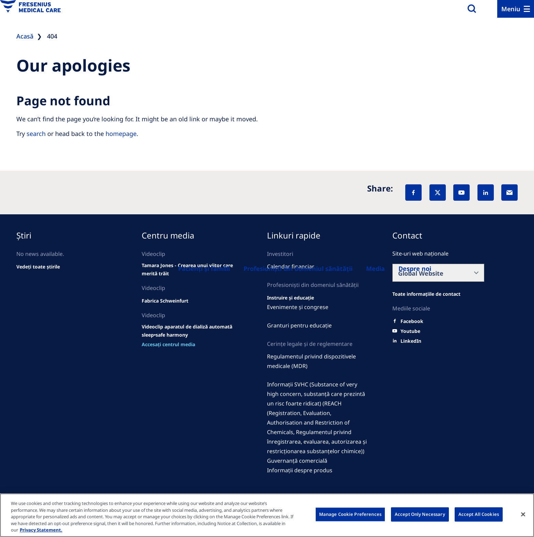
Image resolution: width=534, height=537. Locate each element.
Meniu (510, 9)
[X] (437, 192)
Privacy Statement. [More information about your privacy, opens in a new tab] (41, 530)
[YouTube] (461, 192)
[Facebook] (413, 192)
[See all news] (38, 267)
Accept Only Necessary (420, 514)
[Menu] (515, 9)
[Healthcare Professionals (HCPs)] (298, 268)
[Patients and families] (204, 268)
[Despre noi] (415, 268)
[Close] (523, 514)
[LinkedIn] (485, 192)
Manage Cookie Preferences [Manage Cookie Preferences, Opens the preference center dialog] (350, 514)
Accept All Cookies (478, 514)
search (36, 133)
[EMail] (509, 192)
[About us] (375, 268)
